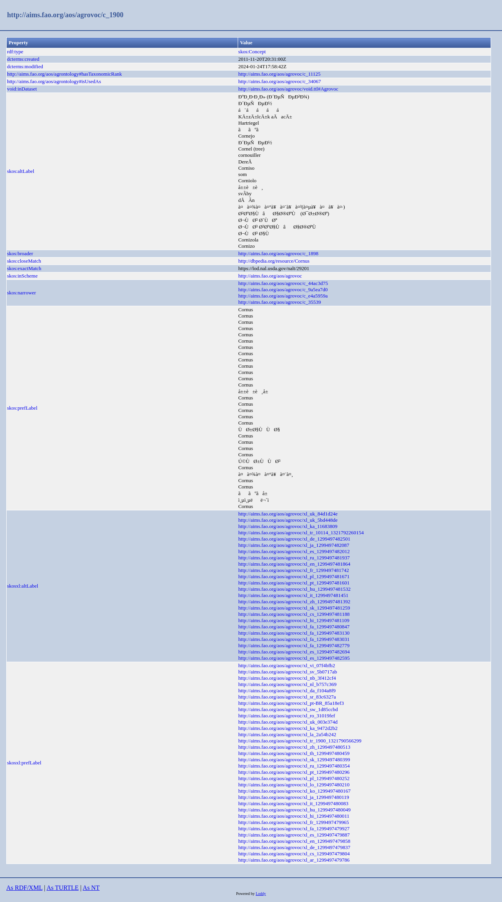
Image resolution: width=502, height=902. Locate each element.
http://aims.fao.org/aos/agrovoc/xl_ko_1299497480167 (294, 791)
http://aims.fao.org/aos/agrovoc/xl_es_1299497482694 (294, 652)
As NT (91, 887)
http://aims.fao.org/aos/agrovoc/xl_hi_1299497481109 (293, 620)
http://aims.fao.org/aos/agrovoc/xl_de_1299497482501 (294, 539)
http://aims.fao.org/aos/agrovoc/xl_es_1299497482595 (294, 658)
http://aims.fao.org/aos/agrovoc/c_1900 (65, 15)
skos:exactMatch (24, 268)
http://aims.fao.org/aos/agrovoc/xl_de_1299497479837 (294, 847)
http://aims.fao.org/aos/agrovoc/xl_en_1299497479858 (294, 841)
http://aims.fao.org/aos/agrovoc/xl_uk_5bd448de (288, 520)
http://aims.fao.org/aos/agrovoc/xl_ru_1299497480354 (294, 766)
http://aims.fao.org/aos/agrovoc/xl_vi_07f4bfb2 (286, 665)
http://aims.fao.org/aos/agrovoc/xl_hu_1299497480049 (294, 810)
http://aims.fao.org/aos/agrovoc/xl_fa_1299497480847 (294, 627)
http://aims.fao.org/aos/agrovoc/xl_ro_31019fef (286, 716)
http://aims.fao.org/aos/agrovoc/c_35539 (279, 302)
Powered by (246, 893)
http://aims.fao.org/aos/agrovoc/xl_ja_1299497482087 (293, 545)
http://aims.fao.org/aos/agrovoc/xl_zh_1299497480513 (294, 747)
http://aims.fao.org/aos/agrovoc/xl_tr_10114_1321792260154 (301, 532)
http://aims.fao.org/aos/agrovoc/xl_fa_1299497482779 (294, 645)
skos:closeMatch (24, 261)
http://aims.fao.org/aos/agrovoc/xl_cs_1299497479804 (294, 854)
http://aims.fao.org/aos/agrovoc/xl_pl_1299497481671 (294, 576)
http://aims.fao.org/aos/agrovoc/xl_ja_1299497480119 (293, 797)
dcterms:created (23, 59)
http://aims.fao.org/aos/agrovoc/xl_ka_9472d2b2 (288, 728)
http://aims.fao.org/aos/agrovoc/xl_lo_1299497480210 (294, 785)
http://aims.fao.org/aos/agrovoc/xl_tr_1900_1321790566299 (300, 741)
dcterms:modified (25, 66)
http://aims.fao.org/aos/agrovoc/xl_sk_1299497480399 (294, 759)
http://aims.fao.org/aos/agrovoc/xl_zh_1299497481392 (294, 601)
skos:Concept (252, 51)
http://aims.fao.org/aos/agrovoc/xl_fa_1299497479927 (294, 828)
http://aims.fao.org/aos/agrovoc (270, 276)
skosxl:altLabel (22, 586)
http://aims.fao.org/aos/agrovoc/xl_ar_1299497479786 (294, 860)
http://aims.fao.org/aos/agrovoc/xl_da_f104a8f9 (287, 690)
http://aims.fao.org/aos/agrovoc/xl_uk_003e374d (288, 722)
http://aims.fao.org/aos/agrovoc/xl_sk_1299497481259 (294, 608)
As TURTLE (63, 887)
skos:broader (20, 253)
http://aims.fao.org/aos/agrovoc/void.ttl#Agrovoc (288, 89)
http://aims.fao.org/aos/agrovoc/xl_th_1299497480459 (294, 753)
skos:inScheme (22, 276)
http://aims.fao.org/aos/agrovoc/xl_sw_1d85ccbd (288, 709)
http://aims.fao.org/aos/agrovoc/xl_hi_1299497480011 (293, 816)
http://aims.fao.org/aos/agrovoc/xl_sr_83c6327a (287, 697)
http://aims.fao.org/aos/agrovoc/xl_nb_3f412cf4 (287, 678)
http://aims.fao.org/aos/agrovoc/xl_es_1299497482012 (294, 551)
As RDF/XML (24, 887)
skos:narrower (21, 293)
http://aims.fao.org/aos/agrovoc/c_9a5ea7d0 (283, 289)
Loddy (261, 893)
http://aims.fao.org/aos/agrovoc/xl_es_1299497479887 (294, 835)
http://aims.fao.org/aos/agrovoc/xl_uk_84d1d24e (288, 514)
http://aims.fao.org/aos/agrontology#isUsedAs (54, 81)
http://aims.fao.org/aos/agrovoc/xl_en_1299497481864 (294, 564)
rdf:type (15, 51)
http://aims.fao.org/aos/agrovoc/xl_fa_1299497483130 (294, 633)
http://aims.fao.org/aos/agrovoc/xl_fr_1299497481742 (293, 570)
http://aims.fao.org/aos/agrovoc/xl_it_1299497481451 (293, 595)
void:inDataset (22, 89)
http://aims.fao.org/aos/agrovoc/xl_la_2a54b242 (287, 734)
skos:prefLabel (22, 408)
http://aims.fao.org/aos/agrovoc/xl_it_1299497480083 (293, 803)
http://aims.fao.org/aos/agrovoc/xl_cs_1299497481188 (294, 614)
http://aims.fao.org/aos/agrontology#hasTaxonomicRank (64, 74)
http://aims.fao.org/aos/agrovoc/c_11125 (279, 74)
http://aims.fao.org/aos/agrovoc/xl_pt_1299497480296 (294, 772)
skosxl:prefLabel (24, 763)
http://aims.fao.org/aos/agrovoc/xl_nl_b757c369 (287, 684)
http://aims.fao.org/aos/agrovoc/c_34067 (279, 81)
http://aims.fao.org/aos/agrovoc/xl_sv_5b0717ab (287, 672)
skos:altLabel (20, 171)
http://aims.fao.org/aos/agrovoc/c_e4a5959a (283, 296)
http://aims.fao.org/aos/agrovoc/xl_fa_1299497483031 (294, 639)
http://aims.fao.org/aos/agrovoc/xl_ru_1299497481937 (294, 558)
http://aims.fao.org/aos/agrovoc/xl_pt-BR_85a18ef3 (291, 703)
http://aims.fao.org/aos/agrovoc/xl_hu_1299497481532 (294, 589)
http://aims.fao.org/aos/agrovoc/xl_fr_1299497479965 (293, 822)
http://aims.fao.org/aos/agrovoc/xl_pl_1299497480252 (294, 778)
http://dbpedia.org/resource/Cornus (273, 261)
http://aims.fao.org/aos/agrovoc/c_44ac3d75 (283, 283)
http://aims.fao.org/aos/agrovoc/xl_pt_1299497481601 (294, 583)
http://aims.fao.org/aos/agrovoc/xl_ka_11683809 (288, 526)
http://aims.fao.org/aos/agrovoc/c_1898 (278, 253)
